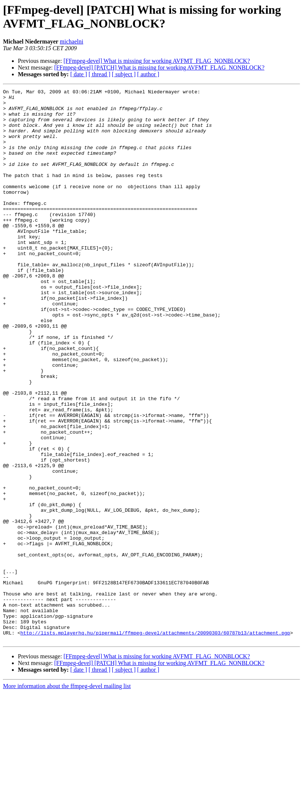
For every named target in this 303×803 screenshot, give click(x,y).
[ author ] (148, 74)
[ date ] (78, 74)
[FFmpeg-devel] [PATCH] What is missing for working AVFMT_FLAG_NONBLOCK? (159, 67)
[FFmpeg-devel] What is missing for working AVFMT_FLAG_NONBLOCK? (157, 61)
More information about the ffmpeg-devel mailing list (67, 796)
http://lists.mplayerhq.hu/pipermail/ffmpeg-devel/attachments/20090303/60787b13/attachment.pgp (155, 742)
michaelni (71, 41)
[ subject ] (124, 74)
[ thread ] (99, 74)
